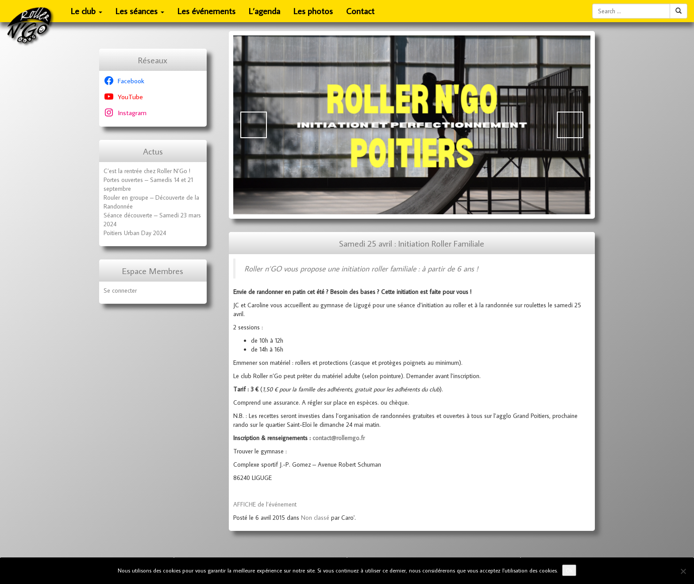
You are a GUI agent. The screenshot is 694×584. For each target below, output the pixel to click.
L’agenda (264, 10)
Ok (569, 570)
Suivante (570, 125)
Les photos (313, 10)
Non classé (315, 518)
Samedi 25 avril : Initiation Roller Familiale (411, 243)
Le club (87, 13)
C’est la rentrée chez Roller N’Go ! (147, 171)
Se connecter (120, 290)
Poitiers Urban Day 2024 (135, 233)
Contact (360, 10)
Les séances (140, 13)
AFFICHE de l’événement (265, 504)
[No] (683, 571)
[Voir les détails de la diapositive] (412, 124)
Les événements (206, 10)
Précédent (253, 125)
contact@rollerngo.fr (338, 438)
